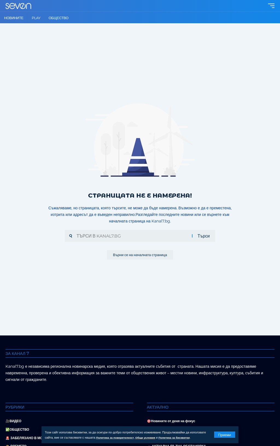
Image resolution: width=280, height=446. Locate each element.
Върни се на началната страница (140, 255)
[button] (224, 434)
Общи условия (151, 437)
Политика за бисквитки (182, 437)
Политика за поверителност (117, 437)
